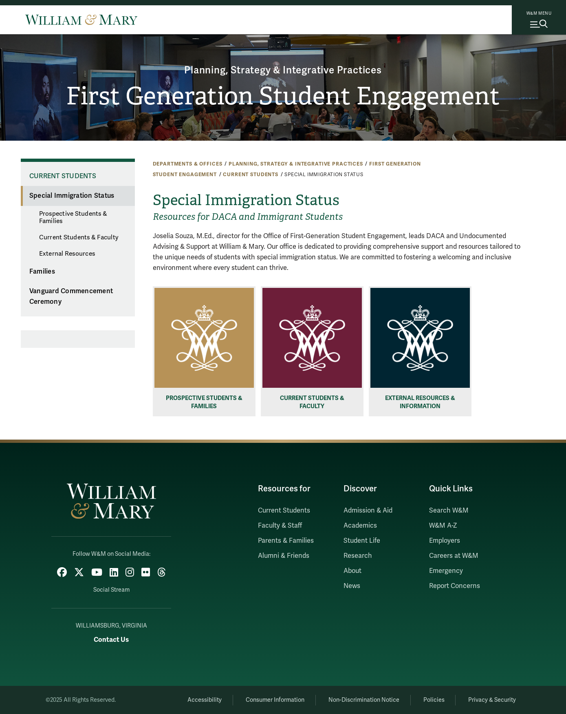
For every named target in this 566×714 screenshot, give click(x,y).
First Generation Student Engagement (283, 96)
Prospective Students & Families (73, 217)
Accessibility (204, 699)
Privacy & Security (492, 699)
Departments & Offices (187, 164)
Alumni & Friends (283, 556)
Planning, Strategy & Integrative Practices (283, 70)
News (352, 586)
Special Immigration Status (72, 196)
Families (42, 271)
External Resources (67, 253)
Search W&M (449, 510)
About (352, 571)
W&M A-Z (443, 526)
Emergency (446, 571)
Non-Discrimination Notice (363, 699)
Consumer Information (275, 699)
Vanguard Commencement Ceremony (71, 296)
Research (358, 556)
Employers (444, 541)
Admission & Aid (368, 510)
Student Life (362, 541)
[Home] (81, 19)
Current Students (250, 174)
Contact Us (111, 639)
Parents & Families (286, 541)
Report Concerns (454, 586)
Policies (434, 699)
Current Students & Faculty (79, 237)
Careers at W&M (453, 556)
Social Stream (111, 589)
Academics (360, 526)
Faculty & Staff (280, 526)
